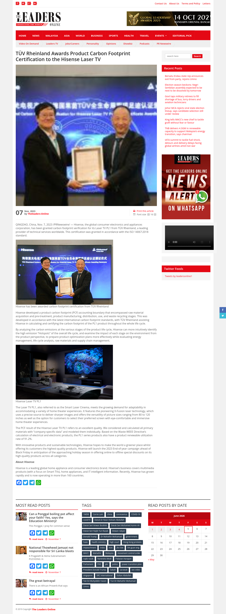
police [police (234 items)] (136, 562)
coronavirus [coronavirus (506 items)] (122, 514)
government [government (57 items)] (131, 536)
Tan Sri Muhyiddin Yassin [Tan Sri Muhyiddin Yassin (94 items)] (113, 578)
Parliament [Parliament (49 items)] (109, 562)
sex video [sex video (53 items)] (99, 573)
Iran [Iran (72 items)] (133, 546)
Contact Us (161, 3)
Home (22, 35)
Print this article (143, 211)
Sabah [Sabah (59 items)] (137, 568)
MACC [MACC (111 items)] (113, 552)
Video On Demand (29, 43)
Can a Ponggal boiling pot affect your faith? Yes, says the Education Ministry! (53, 517)
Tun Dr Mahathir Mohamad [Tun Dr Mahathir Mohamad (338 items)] (96, 584)
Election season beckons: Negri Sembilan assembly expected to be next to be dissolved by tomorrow (186, 87)
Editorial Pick (182, 35)
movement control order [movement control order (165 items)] (95, 557)
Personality (93, 43)
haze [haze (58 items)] (86, 541)
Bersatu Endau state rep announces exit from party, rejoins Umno (184, 77)
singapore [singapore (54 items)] (112, 573)
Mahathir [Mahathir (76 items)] (125, 552)
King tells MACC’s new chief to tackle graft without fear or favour (184, 121)
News (35, 35)
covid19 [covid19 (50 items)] (87, 519)
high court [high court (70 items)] (115, 541)
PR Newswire (164, 43)
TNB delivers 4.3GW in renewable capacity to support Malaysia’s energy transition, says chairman (184, 131)
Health (129, 35)
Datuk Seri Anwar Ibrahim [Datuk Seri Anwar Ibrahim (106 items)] (95, 525)
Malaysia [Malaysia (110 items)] (137, 552)
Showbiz (127, 43)
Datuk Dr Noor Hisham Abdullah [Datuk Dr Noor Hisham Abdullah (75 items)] (109, 519)
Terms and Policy (191, 3)
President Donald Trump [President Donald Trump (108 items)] (118, 568)
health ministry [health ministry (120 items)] (99, 541)
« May (151, 558)
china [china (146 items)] (110, 514)
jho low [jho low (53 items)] (87, 552)
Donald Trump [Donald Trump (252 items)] (90, 536)
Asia (67, 35)
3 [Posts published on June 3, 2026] (170, 528)
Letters (206, 3)
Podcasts (144, 43)
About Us (174, 3)
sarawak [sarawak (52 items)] (87, 573)
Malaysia (52, 35)
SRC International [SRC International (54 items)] (130, 573)
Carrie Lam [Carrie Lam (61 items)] (98, 514)
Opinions (111, 43)
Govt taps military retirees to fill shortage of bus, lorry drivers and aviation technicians (182, 99)
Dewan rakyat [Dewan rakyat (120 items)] (118, 530)
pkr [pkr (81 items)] (127, 562)
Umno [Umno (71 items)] (115, 584)
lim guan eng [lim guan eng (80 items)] (100, 552)
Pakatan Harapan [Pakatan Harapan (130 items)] (91, 562)
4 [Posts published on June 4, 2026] (179, 528)
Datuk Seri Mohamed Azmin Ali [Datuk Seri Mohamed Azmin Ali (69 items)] (125, 525)
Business (97, 35)
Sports (113, 35)
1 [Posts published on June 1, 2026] (152, 528)
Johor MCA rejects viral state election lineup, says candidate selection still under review (184, 110)
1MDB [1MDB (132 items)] (86, 514)
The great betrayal (42, 581)
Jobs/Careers (72, 43)
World (80, 35)
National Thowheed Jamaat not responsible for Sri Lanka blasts (51, 549)
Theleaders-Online (38, 213)
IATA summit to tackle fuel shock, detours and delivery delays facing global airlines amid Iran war (183, 142)
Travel (144, 35)
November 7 (52, 539)
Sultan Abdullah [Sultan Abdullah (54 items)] (91, 578)
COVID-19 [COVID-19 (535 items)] (136, 514)
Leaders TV (52, 43)
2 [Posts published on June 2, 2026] (161, 528)
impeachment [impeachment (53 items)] (112, 546)
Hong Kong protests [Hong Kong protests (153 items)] (93, 546)
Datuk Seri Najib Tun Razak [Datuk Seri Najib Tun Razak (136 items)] (96, 530)
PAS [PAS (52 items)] (120, 562)
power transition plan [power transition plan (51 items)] (93, 568)
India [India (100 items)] (125, 546)
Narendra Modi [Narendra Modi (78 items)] (131, 557)
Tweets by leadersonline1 (178, 276)
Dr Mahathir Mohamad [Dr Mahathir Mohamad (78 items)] (111, 536)
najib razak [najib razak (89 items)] (115, 557)
